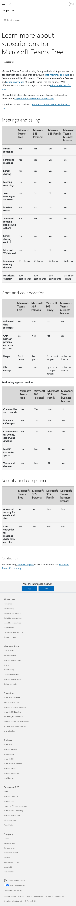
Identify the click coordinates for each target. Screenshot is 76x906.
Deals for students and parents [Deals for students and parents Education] (15, 726)
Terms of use (38, 896)
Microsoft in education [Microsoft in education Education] (12, 698)
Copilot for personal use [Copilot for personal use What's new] (12, 623)
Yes (29, 588)
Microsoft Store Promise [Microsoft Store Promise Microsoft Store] (12, 679)
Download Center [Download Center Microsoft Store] (10, 655)
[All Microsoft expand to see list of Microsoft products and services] (3, 4)
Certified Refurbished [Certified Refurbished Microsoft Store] (11, 674)
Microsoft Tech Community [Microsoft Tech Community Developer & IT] (13, 810)
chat (46, 74)
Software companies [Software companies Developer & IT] (11, 820)
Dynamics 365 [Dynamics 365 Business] (9, 754)
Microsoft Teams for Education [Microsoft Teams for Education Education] (15, 707)
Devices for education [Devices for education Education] (11, 702)
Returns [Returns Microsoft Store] (6, 665)
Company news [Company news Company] (9, 848)
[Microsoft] (38, 2)
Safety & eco (59, 896)
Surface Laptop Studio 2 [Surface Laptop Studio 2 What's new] (12, 613)
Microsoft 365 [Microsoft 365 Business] (9, 759)
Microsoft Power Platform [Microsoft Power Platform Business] (13, 764)
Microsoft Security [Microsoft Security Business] (10, 749)
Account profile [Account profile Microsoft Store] (9, 651)
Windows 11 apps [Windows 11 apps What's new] (10, 637)
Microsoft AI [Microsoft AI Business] (8, 744)
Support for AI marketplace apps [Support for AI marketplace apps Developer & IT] (15, 806)
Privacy (29, 896)
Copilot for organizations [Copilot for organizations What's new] (13, 618)
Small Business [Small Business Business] (9, 778)
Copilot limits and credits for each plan (34, 98)
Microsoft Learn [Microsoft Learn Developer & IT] (9, 801)
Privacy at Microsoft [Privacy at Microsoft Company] (11, 853)
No (46, 588)
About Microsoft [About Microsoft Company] (9, 843)
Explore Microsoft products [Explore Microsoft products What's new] (13, 632)
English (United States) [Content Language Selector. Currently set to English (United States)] (16, 880)
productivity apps (15, 81)
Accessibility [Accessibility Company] (8, 867)
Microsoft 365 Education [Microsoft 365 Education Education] (12, 712)
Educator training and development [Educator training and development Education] (16, 721)
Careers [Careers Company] (6, 838)
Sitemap (7, 896)
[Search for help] (10, 3)
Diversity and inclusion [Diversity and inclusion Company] (12, 862)
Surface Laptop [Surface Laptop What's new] (9, 608)
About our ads (17, 901)
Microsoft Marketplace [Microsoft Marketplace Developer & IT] (12, 815)
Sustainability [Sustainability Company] (8, 872)
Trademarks (49, 896)
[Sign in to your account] (71, 4)
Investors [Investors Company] (7, 857)
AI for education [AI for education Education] (9, 731)
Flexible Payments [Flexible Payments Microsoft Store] (10, 684)
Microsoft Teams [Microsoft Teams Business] (10, 768)
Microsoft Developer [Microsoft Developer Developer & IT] (11, 796)
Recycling (7, 901)
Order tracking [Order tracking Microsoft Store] (9, 670)
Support (6, 10)
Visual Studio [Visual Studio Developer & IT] (8, 825)
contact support (25, 564)
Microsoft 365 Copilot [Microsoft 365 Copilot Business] (11, 773)
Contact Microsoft (17, 896)
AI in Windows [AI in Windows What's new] (9, 627)
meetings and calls (59, 74)
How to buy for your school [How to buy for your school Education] (13, 717)
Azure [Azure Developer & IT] (6, 791)
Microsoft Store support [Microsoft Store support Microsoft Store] (12, 660)
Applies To (8, 61)
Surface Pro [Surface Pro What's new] (8, 604)
